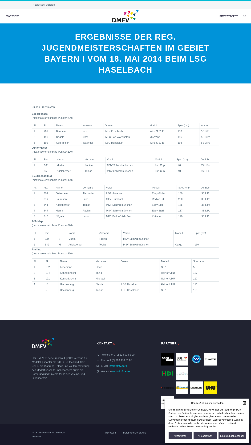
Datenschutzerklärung (134, 433)
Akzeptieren (180, 435)
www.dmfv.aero (121, 371)
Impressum (110, 433)
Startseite (12, 16)
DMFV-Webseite (228, 16)
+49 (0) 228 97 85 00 (122, 354)
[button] (244, 403)
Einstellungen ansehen (232, 435)
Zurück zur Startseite (45, 5)
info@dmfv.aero (118, 366)
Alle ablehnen (205, 435)
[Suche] (245, 16)
